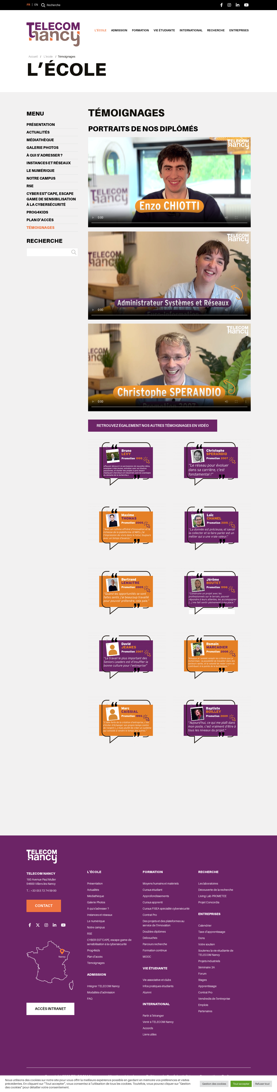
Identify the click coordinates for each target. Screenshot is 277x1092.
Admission (119, 30)
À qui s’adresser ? (44, 155)
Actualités (38, 132)
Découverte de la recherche (215, 889)
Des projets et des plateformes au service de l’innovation (163, 923)
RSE (30, 186)
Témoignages (40, 227)
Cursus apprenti (153, 902)
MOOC (147, 956)
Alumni (147, 992)
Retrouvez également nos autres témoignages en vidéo (153, 426)
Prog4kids (37, 212)
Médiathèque (40, 140)
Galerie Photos (42, 147)
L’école (100, 30)
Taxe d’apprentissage (211, 931)
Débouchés (150, 937)
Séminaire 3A (206, 967)
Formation (140, 30)
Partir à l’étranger (153, 1015)
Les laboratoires (208, 883)
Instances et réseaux (48, 163)
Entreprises (239, 30)
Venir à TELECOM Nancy (158, 1022)
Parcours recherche (155, 944)
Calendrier (205, 925)
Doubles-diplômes (154, 931)
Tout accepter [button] (241, 1083)
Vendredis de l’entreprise (214, 998)
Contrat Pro (150, 914)
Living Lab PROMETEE (212, 896)
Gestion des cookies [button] (214, 1083)
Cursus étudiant (152, 889)
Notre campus (40, 178)
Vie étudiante (164, 30)
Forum (202, 973)
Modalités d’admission (101, 992)
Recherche (216, 30)
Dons (201, 938)
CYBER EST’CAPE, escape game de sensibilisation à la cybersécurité (51, 199)
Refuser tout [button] (262, 1083)
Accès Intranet (50, 1009)
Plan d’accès (40, 220)
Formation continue (155, 950)
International (191, 30)
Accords (148, 1028)
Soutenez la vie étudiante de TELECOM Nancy (215, 952)
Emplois (203, 1005)
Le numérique (40, 170)
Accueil (33, 56)
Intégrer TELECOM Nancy (103, 986)
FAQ (89, 998)
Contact (44, 906)
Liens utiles (149, 1034)
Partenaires (205, 1011)
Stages (202, 980)
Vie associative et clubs (157, 980)
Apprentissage (207, 986)
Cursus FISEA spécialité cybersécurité (166, 908)
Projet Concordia (208, 902)
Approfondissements (156, 896)
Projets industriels (209, 961)
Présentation (40, 124)
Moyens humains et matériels (161, 883)
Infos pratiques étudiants (158, 986)
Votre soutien (206, 944)
